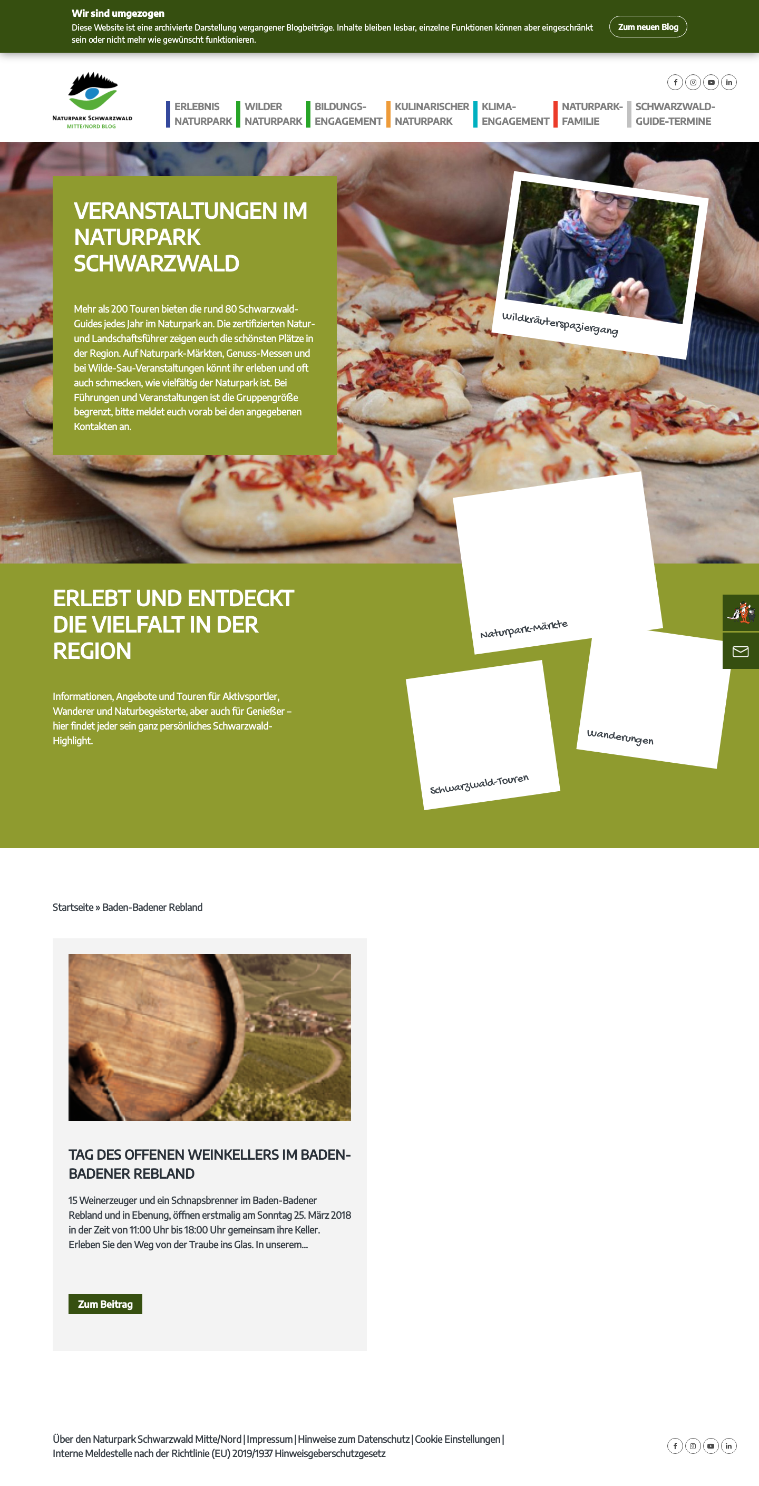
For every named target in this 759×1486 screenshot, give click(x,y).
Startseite (73, 907)
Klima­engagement (515, 113)
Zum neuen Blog (648, 27)
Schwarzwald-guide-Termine (675, 113)
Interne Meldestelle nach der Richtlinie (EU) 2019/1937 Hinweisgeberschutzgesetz (219, 1453)
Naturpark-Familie (592, 113)
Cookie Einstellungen (457, 1439)
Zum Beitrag (105, 1304)
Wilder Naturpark (273, 113)
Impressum (270, 1439)
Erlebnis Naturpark (203, 113)
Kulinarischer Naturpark (432, 113)
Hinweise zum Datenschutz (354, 1439)
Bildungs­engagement (348, 113)
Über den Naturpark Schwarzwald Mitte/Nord (147, 1439)
